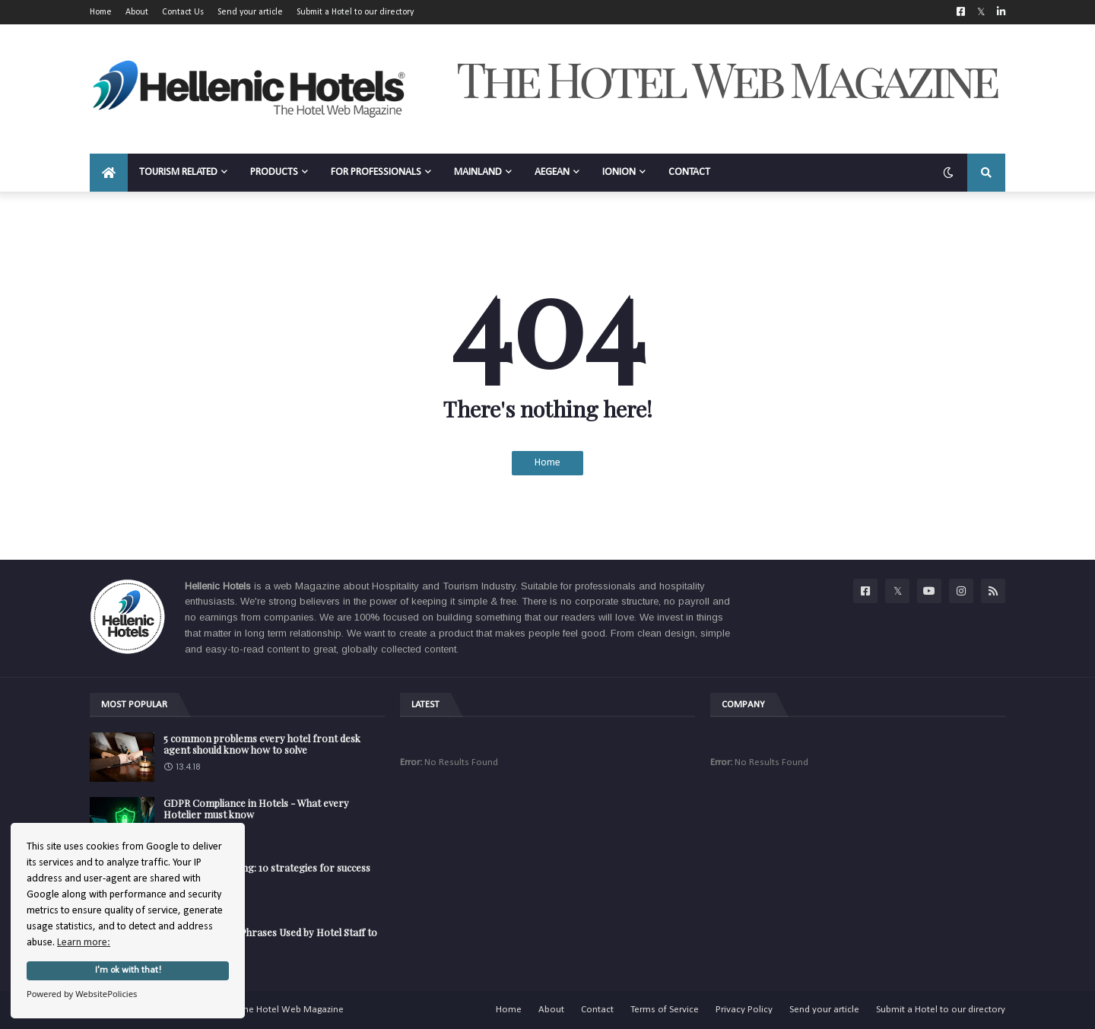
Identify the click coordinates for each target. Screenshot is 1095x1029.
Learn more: (83, 942)
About (136, 12)
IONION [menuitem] (619, 172)
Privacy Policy (744, 1010)
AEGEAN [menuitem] (552, 172)
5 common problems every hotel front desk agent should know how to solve (261, 744)
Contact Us (183, 12)
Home (101, 12)
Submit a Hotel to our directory (355, 12)
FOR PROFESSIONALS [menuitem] (376, 172)
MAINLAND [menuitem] (478, 172)
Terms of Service (664, 1010)
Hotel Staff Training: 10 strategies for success (266, 868)
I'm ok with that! (128, 970)
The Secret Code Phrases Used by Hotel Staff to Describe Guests (270, 938)
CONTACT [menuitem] (689, 172)
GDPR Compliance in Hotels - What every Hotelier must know (256, 809)
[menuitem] (109, 173)
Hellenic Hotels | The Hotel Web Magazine (255, 1010)
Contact (597, 1010)
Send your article (250, 12)
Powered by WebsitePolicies (82, 993)
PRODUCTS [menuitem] (274, 172)
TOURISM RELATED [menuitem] (178, 172)
